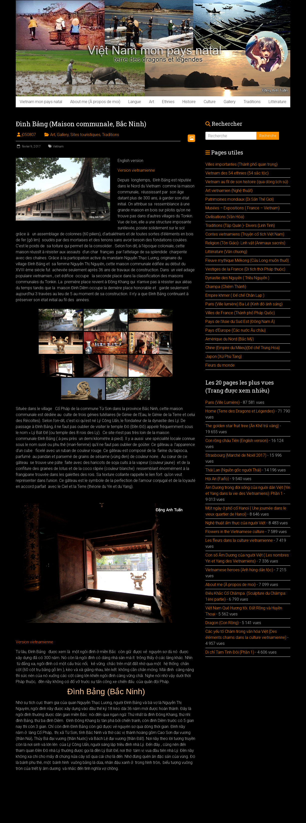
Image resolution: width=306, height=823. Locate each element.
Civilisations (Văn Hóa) (224, 216)
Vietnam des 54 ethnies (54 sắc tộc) (237, 173)
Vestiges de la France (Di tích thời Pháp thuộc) (245, 269)
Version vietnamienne (136, 170)
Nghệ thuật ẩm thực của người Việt (235, 523)
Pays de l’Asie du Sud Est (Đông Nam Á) (240, 321)
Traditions (252, 101)
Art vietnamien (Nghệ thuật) (229, 190)
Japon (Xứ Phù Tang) (223, 356)
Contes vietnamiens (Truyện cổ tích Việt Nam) (244, 234)
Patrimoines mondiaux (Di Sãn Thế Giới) (239, 199)
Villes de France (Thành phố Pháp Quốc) (240, 312)
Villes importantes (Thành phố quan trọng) (241, 164)
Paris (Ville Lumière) (222, 402)
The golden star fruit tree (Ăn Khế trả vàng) (242, 425)
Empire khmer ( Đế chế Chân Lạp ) (234, 295)
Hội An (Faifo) (217, 478)
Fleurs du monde (220, 365)
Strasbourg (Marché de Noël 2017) (235, 455)
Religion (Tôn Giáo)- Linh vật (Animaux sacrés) (245, 243)
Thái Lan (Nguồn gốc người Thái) (233, 470)
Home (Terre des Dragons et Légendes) (240, 411)
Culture (210, 101)
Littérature (277, 101)
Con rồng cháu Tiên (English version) (236, 440)
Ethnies (168, 101)
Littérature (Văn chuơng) (226, 251)
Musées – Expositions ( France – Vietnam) (242, 208)
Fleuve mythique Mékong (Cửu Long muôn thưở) (247, 260)
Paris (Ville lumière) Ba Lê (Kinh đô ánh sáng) (244, 304)
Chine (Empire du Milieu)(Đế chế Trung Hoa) (242, 347)
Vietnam (58, 146)
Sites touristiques (85, 134)
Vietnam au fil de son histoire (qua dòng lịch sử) (246, 181)
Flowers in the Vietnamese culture (234, 531)
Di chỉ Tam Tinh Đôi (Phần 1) (229, 652)
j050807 (29, 134)
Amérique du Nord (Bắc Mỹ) (229, 339)
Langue (134, 101)
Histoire (189, 101)
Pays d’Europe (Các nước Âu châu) (235, 330)
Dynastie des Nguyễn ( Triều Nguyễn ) (237, 277)
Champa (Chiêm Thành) (225, 286)
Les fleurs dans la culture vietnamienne (239, 540)
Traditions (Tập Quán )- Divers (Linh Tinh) (240, 225)
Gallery (230, 101)
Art (151, 101)
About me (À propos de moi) (95, 101)
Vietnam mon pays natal (41, 101)
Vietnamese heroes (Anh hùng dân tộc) (239, 569)
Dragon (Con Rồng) (222, 622)
